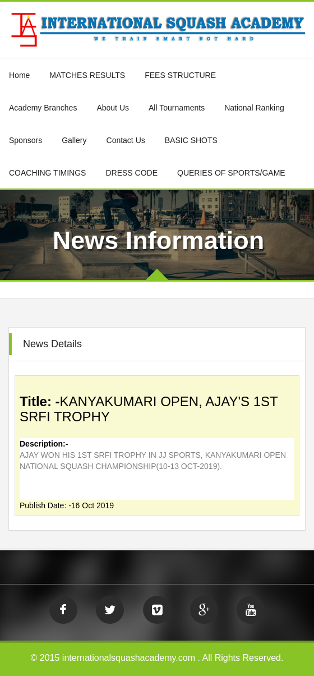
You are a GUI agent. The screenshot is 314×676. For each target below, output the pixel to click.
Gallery (74, 140)
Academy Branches (43, 107)
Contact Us (126, 140)
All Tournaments (177, 107)
